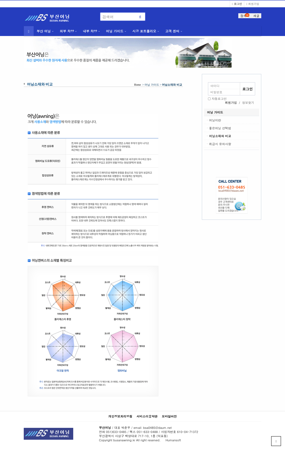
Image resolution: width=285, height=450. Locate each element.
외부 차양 (67, 31)
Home (137, 84)
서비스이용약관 (147, 416)
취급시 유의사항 (220, 144)
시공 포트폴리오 (144, 31)
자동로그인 (219, 99)
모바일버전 (169, 416)
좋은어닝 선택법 (220, 128)
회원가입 (252, 4)
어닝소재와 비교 (220, 136)
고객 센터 (172, 31)
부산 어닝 (44, 31)
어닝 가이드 (114, 31)
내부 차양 (90, 31)
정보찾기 (248, 103)
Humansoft (173, 440)
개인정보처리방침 (120, 416)
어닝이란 (215, 120)
